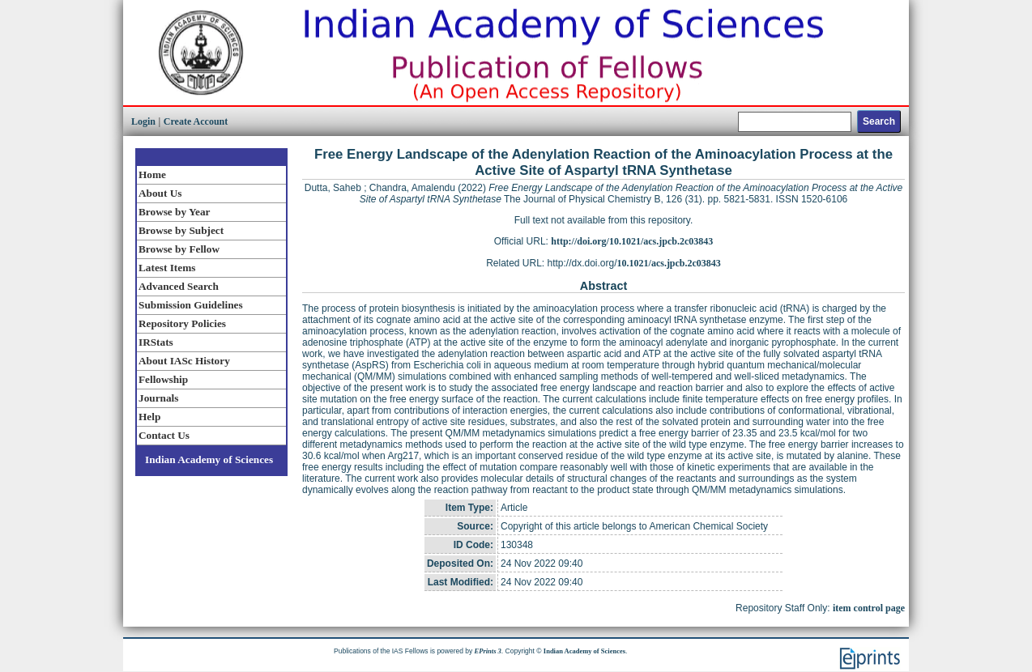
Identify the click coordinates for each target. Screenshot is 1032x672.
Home (152, 174)
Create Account (196, 121)
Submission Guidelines (191, 305)
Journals (158, 398)
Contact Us (164, 435)
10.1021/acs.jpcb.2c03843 (669, 263)
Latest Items (167, 268)
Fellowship (163, 379)
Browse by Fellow (179, 249)
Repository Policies (182, 323)
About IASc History (184, 361)
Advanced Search (179, 286)
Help (149, 416)
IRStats (156, 342)
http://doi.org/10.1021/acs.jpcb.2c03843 (632, 241)
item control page (869, 608)
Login (143, 121)
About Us (160, 193)
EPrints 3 (488, 651)
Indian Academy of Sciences (209, 459)
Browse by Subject (181, 230)
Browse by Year (174, 212)
